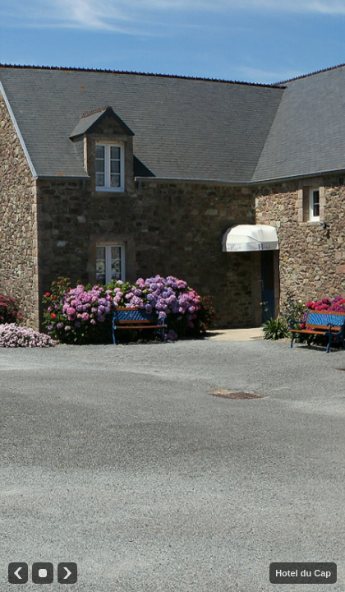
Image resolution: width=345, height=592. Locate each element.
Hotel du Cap (303, 573)
